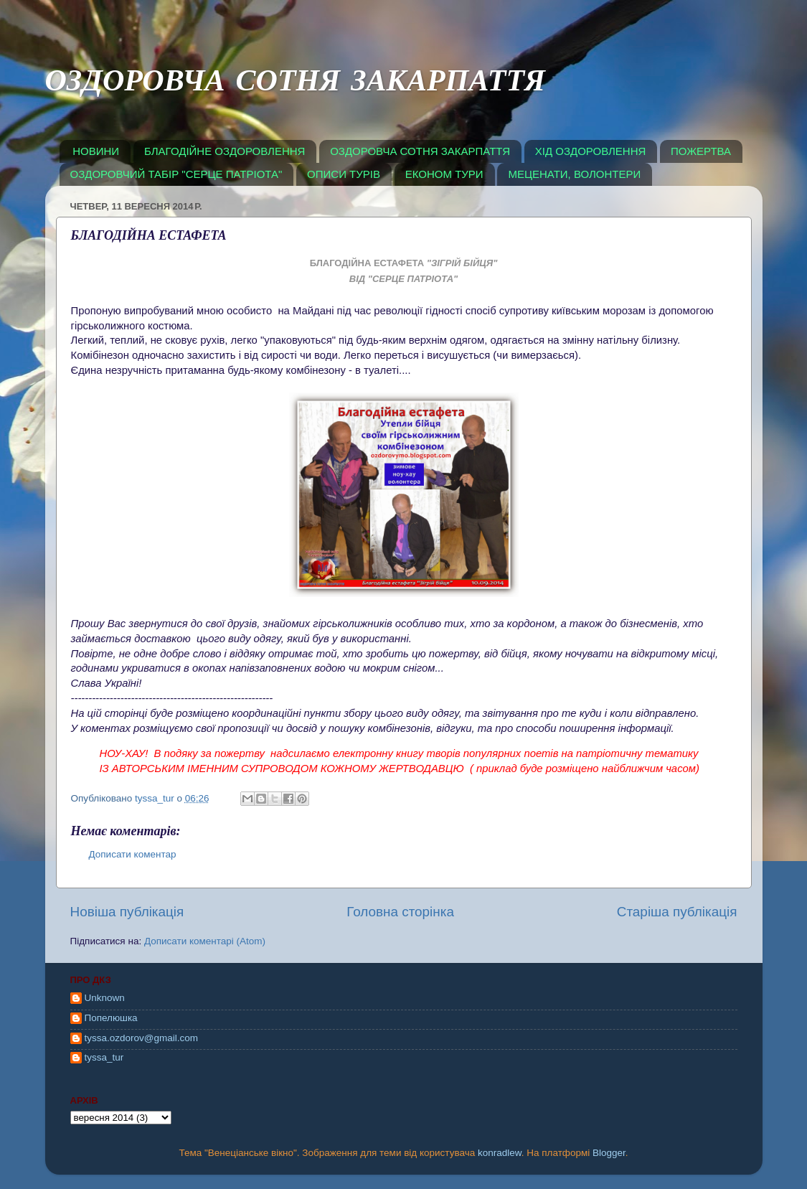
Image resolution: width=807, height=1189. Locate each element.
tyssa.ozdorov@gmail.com (142, 1038)
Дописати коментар (132, 854)
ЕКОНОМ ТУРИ (444, 174)
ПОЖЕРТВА (701, 151)
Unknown (105, 997)
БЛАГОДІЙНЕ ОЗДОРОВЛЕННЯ (225, 151)
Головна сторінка (400, 911)
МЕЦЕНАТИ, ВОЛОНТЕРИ (574, 174)
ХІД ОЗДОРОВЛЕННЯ (590, 151)
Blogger (609, 1152)
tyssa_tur (104, 1057)
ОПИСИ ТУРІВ (343, 174)
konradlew (500, 1152)
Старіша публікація (677, 911)
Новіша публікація (127, 911)
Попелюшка (111, 1017)
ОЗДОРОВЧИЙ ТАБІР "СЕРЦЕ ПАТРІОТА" (176, 174)
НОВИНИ (95, 151)
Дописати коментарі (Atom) (204, 941)
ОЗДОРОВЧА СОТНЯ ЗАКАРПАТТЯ (295, 84)
